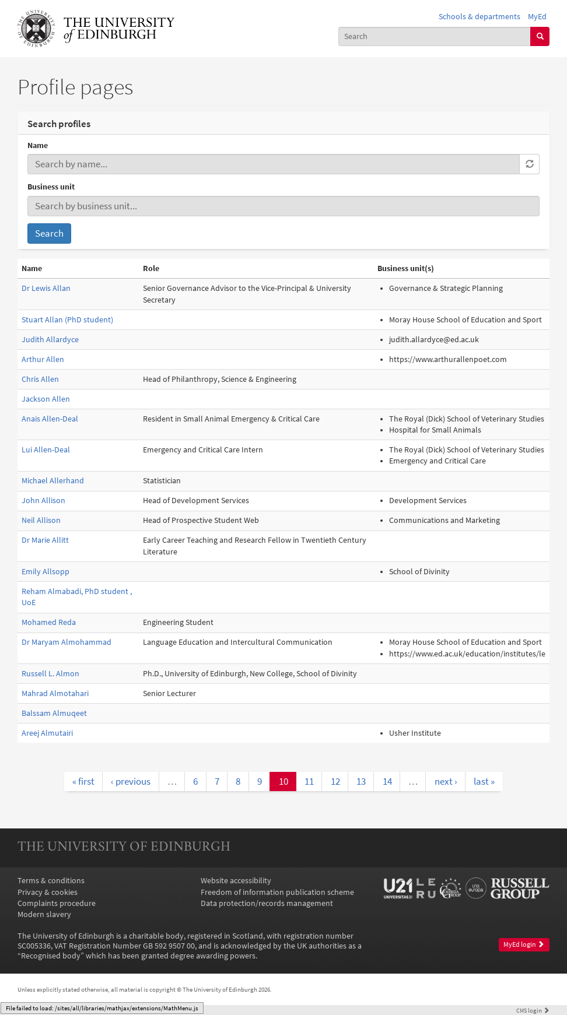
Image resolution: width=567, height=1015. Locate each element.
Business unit (51, 187)
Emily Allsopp (45, 572)
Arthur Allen (43, 359)
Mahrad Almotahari (55, 693)
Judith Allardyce (50, 340)
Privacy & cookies (48, 892)
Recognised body (50, 956)
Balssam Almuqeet (54, 713)
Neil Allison (41, 520)
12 (335, 781)
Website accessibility (236, 881)
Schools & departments (479, 17)
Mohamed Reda (49, 622)
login (533, 1010)
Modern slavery (44, 914)
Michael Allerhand (53, 481)
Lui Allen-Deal (46, 450)
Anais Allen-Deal (50, 419)
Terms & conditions (51, 881)
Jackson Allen (46, 399)
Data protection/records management (267, 903)
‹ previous (130, 781)
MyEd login (523, 944)
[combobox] (434, 36)
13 (361, 781)
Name (37, 145)
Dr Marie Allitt (45, 540)
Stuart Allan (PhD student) (67, 320)
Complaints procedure (57, 903)
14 (387, 781)
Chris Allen (40, 379)
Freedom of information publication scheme (277, 892)
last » (484, 781)
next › (446, 781)
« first (83, 781)
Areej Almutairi (47, 733)
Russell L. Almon (50, 674)
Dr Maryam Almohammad (66, 642)
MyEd (537, 17)
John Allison (43, 500)
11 (309, 781)
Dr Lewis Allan (46, 288)
